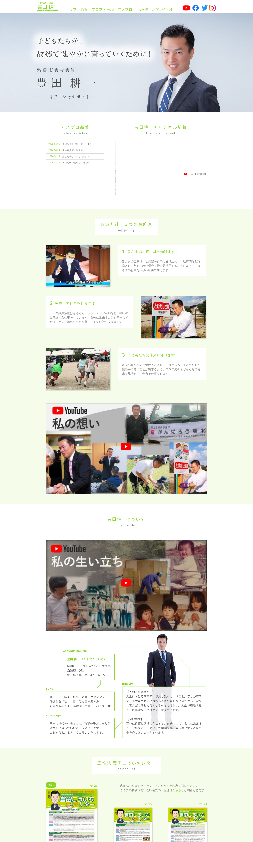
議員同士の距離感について (129, 168)
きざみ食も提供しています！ (77, 144)
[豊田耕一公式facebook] (195, 8)
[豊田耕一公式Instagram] (212, 8)
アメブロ (125, 9)
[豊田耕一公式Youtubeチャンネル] (186, 8)
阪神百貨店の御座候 (72, 150)
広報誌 (143, 9)
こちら (176, 767)
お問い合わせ (163, 9)
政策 (84, 9)
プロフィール (103, 9)
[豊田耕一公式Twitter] (204, 8)
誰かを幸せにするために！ (76, 156)
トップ (71, 9)
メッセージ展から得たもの (76, 162)
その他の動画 (195, 174)
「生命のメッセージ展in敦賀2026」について (184, 168)
